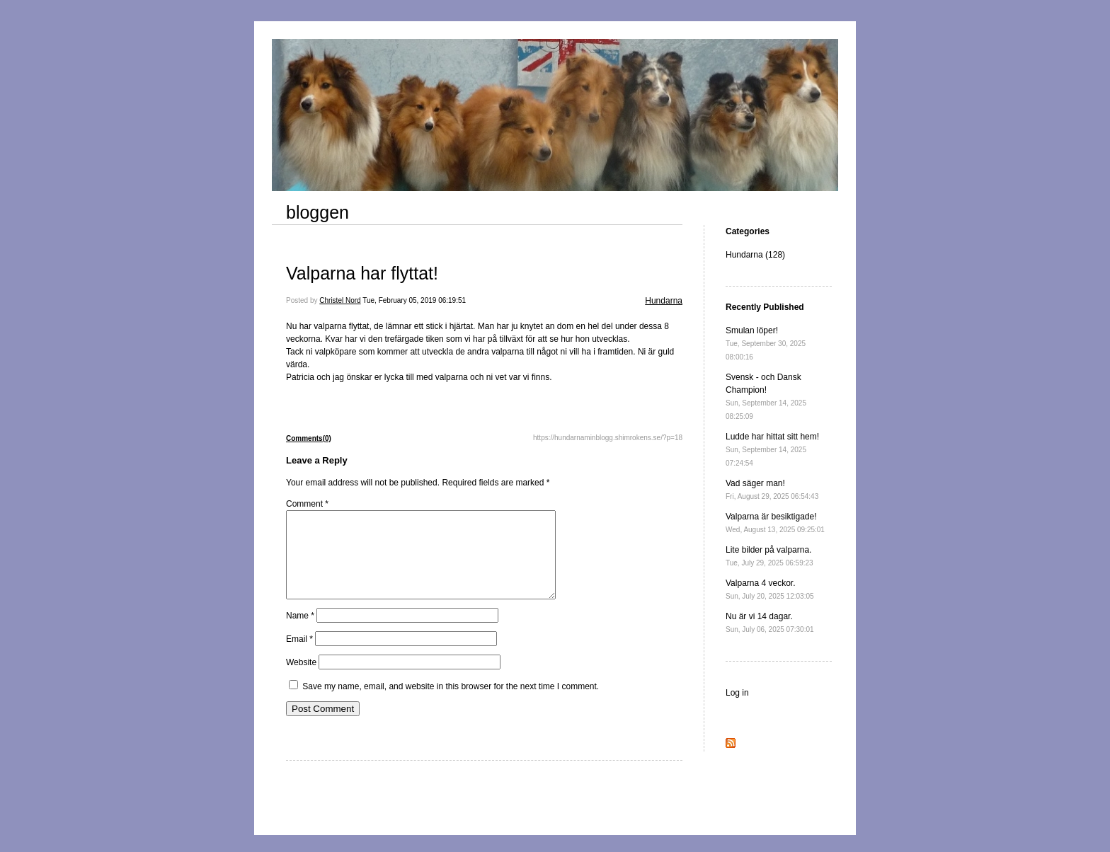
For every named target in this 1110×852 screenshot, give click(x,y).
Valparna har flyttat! (362, 273)
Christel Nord (339, 300)
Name (300, 633)
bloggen (317, 212)
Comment (307, 504)
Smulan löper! (766, 343)
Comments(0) (308, 438)
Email (299, 656)
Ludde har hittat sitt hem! (772, 449)
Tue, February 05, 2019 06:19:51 (414, 300)
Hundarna (663, 301)
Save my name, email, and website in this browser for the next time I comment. (450, 703)
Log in (737, 693)
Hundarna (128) (755, 255)
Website (301, 679)
